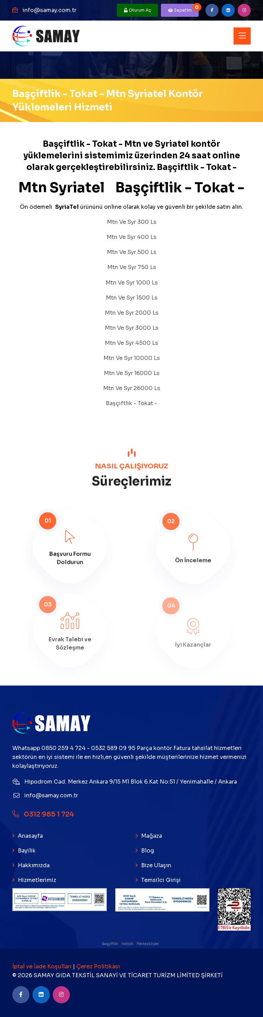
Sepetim (183, 8)
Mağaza (151, 836)
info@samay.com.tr (49, 10)
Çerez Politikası (98, 966)
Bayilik (27, 850)
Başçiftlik (110, 944)
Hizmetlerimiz (37, 880)
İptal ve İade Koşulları (42, 966)
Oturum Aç (137, 10)
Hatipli (128, 944)
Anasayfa (30, 836)
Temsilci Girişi (161, 880)
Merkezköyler (148, 944)
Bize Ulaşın (156, 865)
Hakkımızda (34, 865)
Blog (147, 850)
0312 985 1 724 (43, 814)
